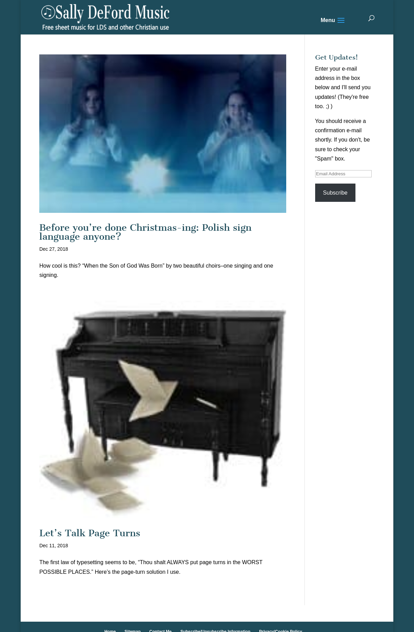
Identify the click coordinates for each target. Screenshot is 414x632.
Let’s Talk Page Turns (89, 533)
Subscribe (335, 193)
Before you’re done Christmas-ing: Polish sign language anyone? (145, 232)
